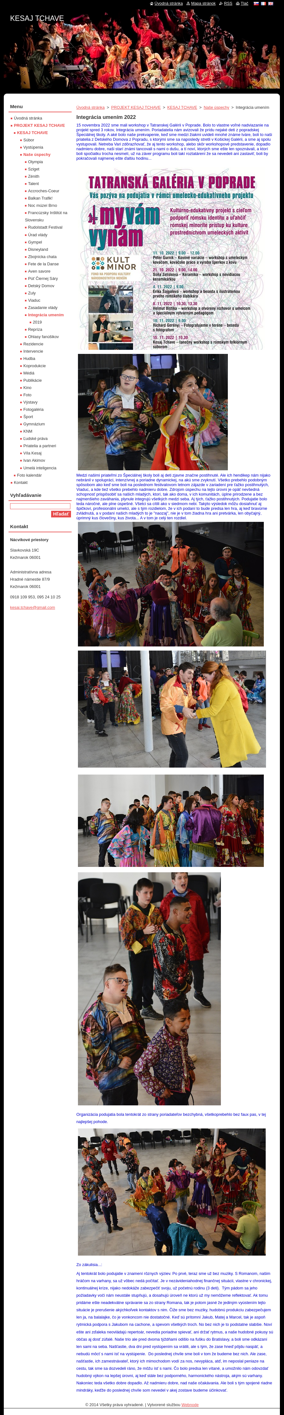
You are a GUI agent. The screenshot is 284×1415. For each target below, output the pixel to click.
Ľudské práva (35, 438)
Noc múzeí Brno (42, 205)
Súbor (28, 140)
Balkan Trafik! (40, 198)
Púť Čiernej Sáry (43, 278)
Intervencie (33, 351)
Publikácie (32, 380)
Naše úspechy (216, 107)
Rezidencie (33, 344)
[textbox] (175, 412)
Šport (28, 416)
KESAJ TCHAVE (182, 107)
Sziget (33, 169)
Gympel (35, 242)
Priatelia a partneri (39, 445)
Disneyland (38, 249)
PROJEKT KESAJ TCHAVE (136, 107)
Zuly (32, 293)
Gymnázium (34, 424)
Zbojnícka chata (42, 256)
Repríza (35, 329)
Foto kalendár (29, 475)
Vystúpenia (33, 147)
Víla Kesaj (32, 453)
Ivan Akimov (34, 460)
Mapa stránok (203, 3)
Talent (33, 183)
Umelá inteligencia (39, 468)
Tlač (244, 3)
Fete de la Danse (43, 264)
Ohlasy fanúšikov (43, 336)
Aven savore (39, 271)
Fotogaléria (33, 409)
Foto (27, 394)
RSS (228, 3)
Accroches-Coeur (43, 190)
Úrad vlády (37, 234)
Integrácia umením (46, 314)
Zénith (33, 176)
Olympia (35, 161)
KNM (27, 431)
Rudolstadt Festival (45, 227)
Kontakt (20, 482)
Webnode (190, 1404)
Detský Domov (41, 285)
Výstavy (30, 402)
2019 (37, 322)
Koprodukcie (34, 365)
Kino (27, 387)
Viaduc (34, 300)
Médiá (28, 373)
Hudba (29, 358)
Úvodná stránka (90, 107)
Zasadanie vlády (42, 307)
